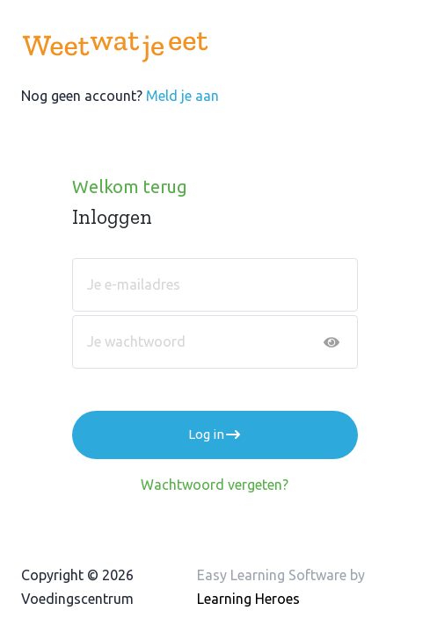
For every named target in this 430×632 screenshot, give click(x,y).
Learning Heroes (248, 599)
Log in (215, 434)
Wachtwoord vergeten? (214, 484)
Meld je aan (182, 96)
